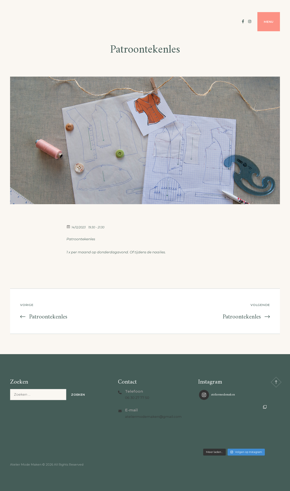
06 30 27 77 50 (137, 398)
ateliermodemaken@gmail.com (153, 417)
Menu (268, 22)
